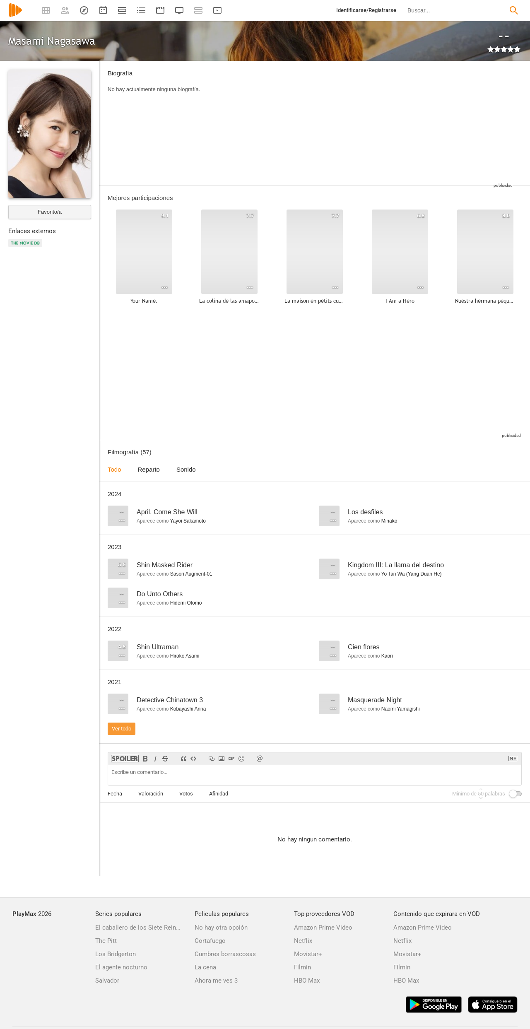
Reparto (149, 469)
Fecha (115, 793)
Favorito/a (50, 212)
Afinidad (218, 793)
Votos (186, 793)
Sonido (186, 469)
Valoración (150, 793)
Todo (114, 469)
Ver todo (121, 728)
